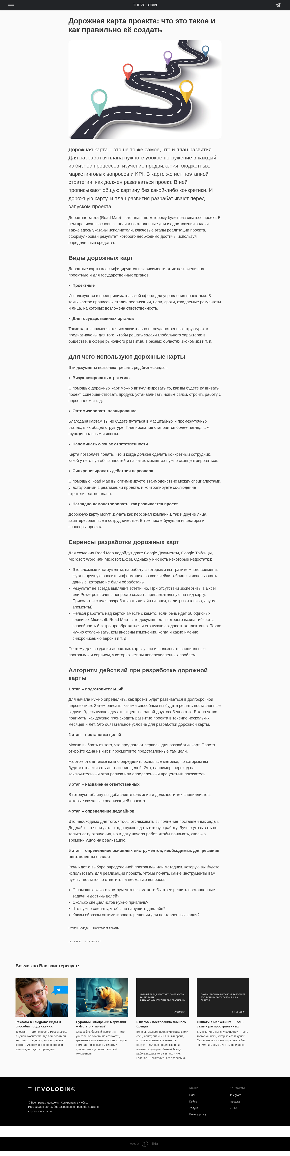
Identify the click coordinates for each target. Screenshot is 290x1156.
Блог (192, 1100)
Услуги (193, 1113)
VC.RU (234, 1113)
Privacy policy (198, 1119)
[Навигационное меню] (11, 5)
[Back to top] (5, 1136)
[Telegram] (278, 7)
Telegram (235, 1100)
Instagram (236, 1106)
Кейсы (193, 1106)
